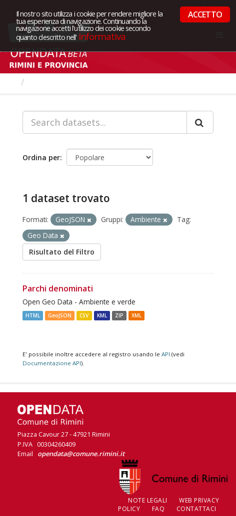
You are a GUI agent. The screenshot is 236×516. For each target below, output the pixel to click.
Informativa (102, 36)
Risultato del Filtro (61, 252)
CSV (84, 315)
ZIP (119, 315)
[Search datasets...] (104, 122)
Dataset (47, 82)
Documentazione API (51, 363)
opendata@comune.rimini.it (81, 453)
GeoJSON (60, 315)
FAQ (158, 509)
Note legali (148, 500)
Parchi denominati (57, 288)
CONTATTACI (196, 509)
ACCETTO (205, 14)
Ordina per (41, 157)
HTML (33, 315)
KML (102, 315)
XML (137, 315)
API (166, 354)
